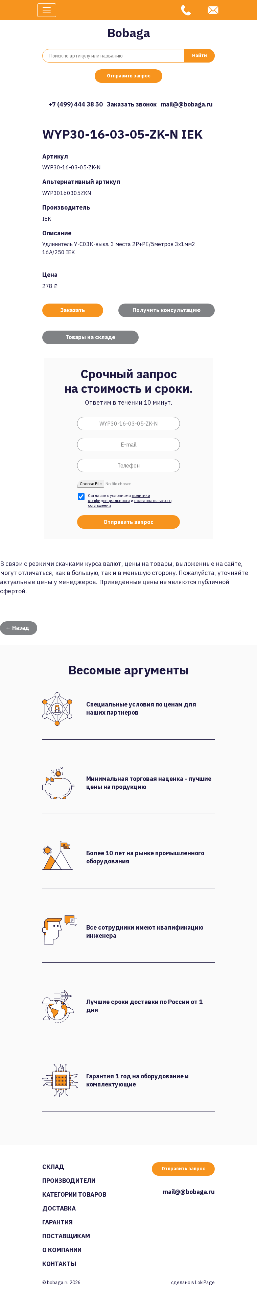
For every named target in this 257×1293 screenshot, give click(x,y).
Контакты (59, 1264)
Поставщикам (66, 1236)
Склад (53, 1167)
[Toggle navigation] (46, 10)
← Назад (17, 627)
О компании (61, 1250)
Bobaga (128, 33)
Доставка (59, 1208)
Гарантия (57, 1222)
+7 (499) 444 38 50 (76, 104)
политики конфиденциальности (119, 498)
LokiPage (205, 1282)
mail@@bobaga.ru (187, 104)
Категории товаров (74, 1194)
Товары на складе (90, 337)
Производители (68, 1180)
